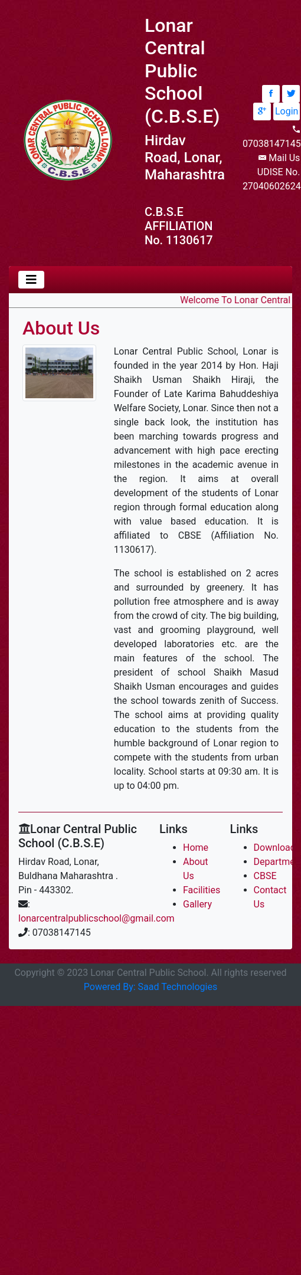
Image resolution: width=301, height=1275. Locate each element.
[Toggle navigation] (31, 280)
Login (286, 111)
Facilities (201, 890)
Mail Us (284, 157)
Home (195, 847)
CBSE (265, 875)
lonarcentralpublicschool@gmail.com (96, 918)
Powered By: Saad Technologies (150, 986)
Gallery (197, 904)
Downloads (277, 847)
